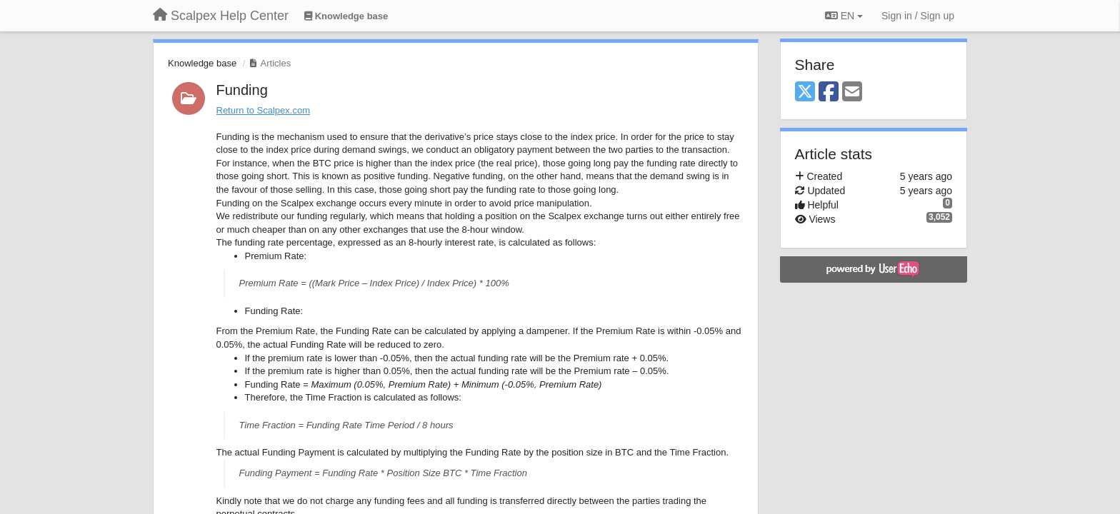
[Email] (852, 92)
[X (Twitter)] (805, 92)
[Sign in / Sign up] (918, 16)
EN (844, 15)
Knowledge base (202, 63)
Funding (242, 90)
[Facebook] (829, 92)
